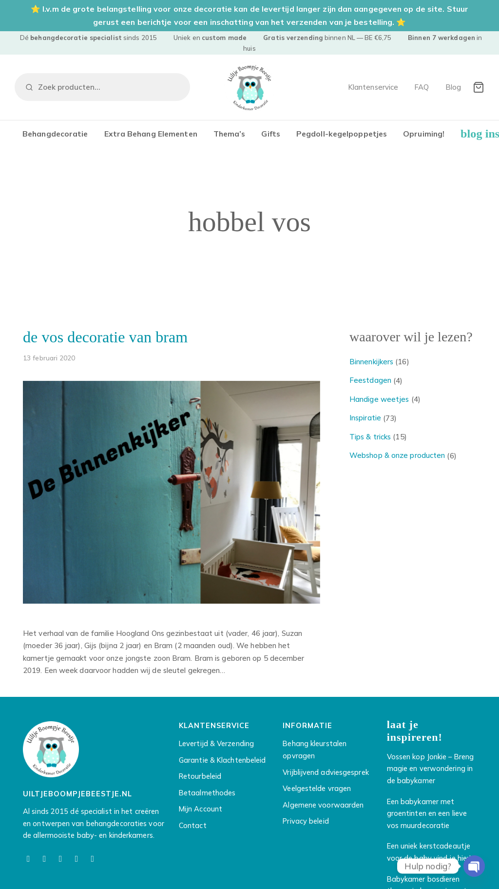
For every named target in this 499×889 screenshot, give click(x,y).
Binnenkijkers (371, 361)
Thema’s (229, 133)
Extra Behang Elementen (150, 133)
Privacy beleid (305, 821)
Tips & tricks (370, 436)
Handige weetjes (379, 399)
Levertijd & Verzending (216, 743)
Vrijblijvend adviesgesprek (325, 772)
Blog (453, 87)
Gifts (270, 133)
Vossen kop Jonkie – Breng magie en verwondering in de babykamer (430, 768)
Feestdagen (370, 380)
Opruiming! (423, 133)
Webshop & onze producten (397, 455)
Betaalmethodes (207, 792)
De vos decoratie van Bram (105, 337)
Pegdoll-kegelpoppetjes (341, 133)
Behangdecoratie (55, 133)
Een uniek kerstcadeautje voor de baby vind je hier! (429, 852)
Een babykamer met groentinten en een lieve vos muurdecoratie (427, 813)
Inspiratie (365, 417)
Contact (193, 825)
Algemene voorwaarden (323, 805)
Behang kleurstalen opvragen (314, 749)
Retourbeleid (200, 776)
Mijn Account (200, 808)
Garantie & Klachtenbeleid (222, 760)
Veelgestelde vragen (317, 788)
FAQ (421, 87)
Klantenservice (373, 87)
